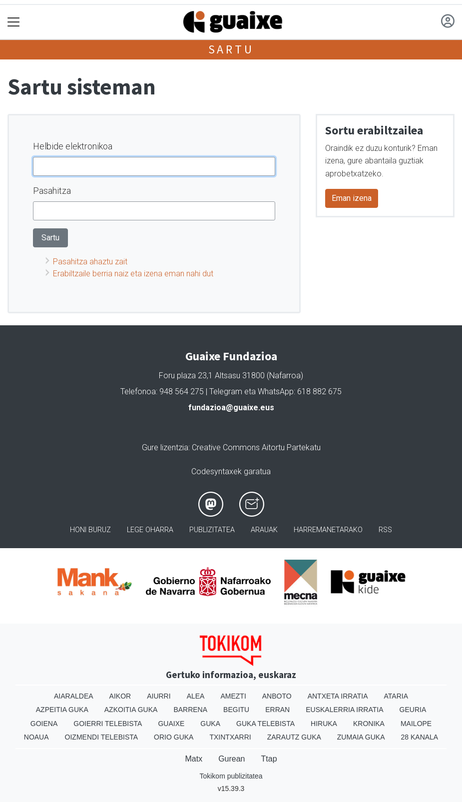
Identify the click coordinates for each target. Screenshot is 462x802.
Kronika (369, 724)
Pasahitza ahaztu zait (90, 261)
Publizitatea (212, 530)
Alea (196, 696)
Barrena (190, 710)
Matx (193, 759)
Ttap (269, 759)
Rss (385, 530)
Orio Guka (173, 737)
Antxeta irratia (338, 696)
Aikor (120, 696)
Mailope (416, 724)
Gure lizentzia (165, 447)
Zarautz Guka (294, 737)
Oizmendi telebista (101, 737)
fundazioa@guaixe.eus (231, 407)
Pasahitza (52, 190)
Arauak (264, 530)
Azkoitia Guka (131, 710)
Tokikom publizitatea (230, 776)
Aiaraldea (73, 696)
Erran (277, 710)
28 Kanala (420, 737)
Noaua (36, 737)
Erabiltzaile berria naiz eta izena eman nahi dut (133, 273)
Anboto (277, 696)
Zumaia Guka (361, 737)
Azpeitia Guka (62, 710)
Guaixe (171, 724)
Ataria (396, 696)
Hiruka (324, 724)
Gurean (231, 759)
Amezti (233, 696)
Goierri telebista (107, 724)
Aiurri (158, 696)
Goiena (43, 724)
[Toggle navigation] (13, 22)
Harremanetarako (328, 530)
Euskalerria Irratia (344, 710)
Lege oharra (150, 530)
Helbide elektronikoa (72, 146)
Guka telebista (265, 724)
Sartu (231, 49)
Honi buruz (90, 530)
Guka (210, 724)
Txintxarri (230, 737)
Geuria (413, 710)
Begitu (236, 710)
